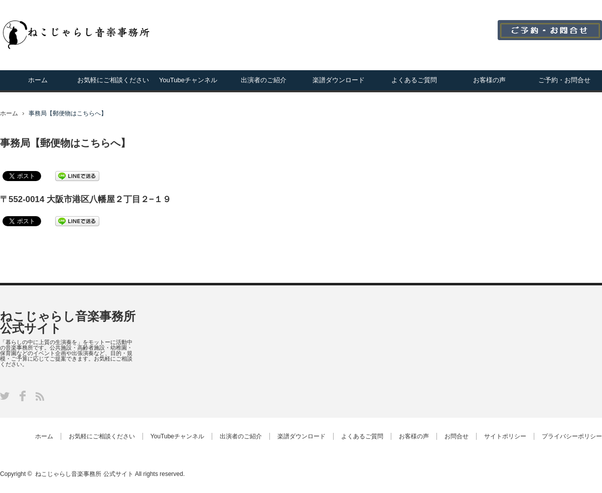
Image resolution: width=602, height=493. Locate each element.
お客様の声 (489, 80)
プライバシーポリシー (572, 436)
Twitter (5, 396)
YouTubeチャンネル (188, 80)
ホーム (38, 80)
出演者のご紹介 (263, 80)
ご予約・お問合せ (564, 80)
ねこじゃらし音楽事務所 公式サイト (67, 322)
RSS (40, 396)
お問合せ (456, 436)
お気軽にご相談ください (113, 80)
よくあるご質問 (414, 80)
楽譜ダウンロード (339, 80)
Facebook (23, 396)
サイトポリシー (505, 436)
